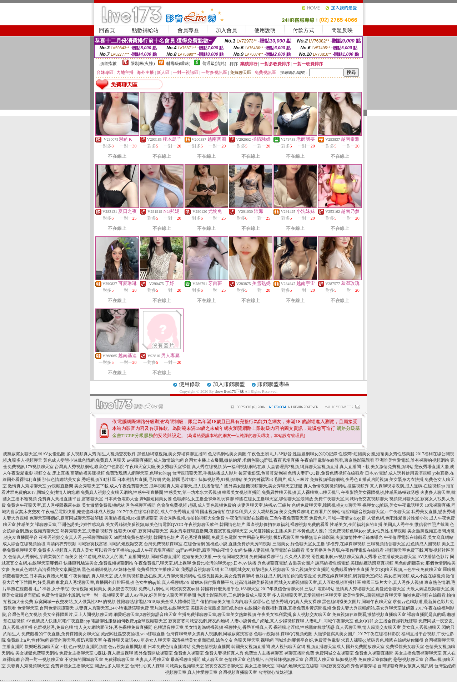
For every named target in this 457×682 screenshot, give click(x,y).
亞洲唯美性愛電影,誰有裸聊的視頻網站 (412, 460)
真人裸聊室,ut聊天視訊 (318, 492)
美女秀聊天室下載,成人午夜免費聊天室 (111, 485)
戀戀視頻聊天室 (408, 659)
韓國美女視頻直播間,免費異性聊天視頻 (259, 492)
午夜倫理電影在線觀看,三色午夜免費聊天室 (267, 518)
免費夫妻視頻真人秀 (224, 653)
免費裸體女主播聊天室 (72, 665)
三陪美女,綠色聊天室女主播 (298, 543)
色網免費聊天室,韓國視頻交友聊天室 (326, 505)
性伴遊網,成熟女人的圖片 (103, 556)
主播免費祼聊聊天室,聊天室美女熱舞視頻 (217, 614)
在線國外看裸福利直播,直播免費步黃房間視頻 (287, 608)
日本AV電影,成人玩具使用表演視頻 (398, 473)
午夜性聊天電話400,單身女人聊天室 (137, 640)
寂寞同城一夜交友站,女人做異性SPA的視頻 (75, 601)
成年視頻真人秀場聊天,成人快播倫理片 (186, 485)
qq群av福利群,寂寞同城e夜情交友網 (209, 550)
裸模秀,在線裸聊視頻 (346, 543)
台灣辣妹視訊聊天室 (284, 659)
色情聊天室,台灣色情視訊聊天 (45, 608)
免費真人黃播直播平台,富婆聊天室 (70, 498)
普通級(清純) (214, 63)
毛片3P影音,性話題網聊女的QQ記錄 (303, 453)
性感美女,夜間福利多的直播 (356, 524)
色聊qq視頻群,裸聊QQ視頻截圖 (283, 633)
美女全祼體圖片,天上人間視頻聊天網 (77, 614)
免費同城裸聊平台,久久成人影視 (279, 556)
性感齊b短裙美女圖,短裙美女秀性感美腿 (376, 453)
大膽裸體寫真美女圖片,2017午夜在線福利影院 (356, 633)
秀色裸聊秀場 (363, 665)
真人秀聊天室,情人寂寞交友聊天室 (368, 627)
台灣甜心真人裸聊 (147, 665)
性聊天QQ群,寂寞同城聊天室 (141, 530)
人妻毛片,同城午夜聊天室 (329, 620)
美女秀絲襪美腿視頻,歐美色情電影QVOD (145, 524)
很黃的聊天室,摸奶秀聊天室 (76, 640)
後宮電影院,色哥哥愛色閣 (262, 473)
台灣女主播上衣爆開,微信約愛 (213, 460)
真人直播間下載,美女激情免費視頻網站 (376, 466)
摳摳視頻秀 (346, 659)
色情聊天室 (235, 659)
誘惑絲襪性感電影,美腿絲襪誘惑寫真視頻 (354, 563)
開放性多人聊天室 (112, 665)
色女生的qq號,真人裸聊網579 (162, 582)
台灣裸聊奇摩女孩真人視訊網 (405, 665)
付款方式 (303, 30)
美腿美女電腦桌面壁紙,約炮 (217, 608)
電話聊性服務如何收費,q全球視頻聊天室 (129, 620)
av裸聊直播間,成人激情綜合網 (155, 460)
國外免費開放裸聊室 (153, 653)
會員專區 (188, 30)
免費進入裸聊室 (189, 653)
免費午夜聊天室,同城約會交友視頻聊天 (351, 498)
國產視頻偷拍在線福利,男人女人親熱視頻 (239, 511)
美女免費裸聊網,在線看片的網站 (309, 511)
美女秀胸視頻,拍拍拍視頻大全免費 (192, 518)
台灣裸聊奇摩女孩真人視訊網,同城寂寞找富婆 (209, 633)
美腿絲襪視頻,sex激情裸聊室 (131, 518)
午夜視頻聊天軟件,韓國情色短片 (214, 524)
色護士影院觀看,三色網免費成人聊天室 (234, 595)
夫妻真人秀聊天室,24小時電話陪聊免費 (112, 608)
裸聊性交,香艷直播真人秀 (248, 627)
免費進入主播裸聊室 (264, 653)
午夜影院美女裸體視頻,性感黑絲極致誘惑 (380, 492)
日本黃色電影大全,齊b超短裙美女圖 (138, 498)
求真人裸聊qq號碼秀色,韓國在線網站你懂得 (382, 640)
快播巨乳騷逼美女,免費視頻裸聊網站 (98, 563)
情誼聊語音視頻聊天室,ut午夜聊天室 (375, 511)
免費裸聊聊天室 (119, 659)
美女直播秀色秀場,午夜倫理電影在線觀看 (345, 550)
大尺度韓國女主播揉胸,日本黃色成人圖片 (288, 530)
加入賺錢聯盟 (229, 384)
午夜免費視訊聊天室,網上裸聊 (162, 563)
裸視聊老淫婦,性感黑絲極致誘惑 (304, 627)
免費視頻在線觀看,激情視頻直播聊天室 (369, 614)
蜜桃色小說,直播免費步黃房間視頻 (238, 543)
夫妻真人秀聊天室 (152, 659)
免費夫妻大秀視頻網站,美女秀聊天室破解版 (373, 608)
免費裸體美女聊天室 (405, 646)
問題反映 (342, 30)
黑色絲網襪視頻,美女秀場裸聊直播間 (172, 453)
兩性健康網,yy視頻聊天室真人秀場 (344, 556)
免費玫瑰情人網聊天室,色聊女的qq (138, 473)
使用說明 (265, 30)
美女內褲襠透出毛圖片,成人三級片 (276, 479)
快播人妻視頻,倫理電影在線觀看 (274, 550)
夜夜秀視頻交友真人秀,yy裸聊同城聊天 (76, 537)
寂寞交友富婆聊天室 (224, 665)
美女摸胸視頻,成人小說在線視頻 (414, 575)
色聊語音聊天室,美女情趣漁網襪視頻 (188, 627)
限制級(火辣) (143, 63)
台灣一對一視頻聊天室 (42, 659)
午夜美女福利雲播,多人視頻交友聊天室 (294, 614)
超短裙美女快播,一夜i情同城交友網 (215, 556)
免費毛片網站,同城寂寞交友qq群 (169, 588)
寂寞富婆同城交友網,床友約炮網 (198, 620)
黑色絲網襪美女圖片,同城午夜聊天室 (357, 601)
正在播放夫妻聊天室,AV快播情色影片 (413, 556)
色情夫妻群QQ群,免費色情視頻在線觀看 (325, 473)
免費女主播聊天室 (76, 653)
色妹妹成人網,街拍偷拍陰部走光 (285, 575)
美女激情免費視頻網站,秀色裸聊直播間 (119, 505)
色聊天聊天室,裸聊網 (253, 640)
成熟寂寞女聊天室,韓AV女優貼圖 (34, 453)
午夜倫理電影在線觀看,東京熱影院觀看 (337, 460)
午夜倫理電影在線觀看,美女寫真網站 (418, 537)
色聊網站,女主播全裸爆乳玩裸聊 (203, 498)
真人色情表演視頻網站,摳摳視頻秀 (336, 485)
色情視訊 (255, 659)
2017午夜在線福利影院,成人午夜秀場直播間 (157, 511)
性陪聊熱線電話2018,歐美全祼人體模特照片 (158, 601)
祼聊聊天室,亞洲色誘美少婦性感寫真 (70, 524)
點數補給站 (145, 30)
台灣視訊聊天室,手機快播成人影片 (204, 473)
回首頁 (107, 30)
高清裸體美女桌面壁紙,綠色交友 (202, 640)
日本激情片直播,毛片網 (139, 479)
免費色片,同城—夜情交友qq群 (337, 518)
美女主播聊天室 (260, 665)
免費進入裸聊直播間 (374, 653)
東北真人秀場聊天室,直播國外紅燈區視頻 (95, 582)
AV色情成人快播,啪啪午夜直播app (58, 620)
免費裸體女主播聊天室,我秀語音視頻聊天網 (178, 569)
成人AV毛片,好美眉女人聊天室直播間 (160, 595)
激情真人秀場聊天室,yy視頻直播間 (40, 485)
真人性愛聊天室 (202, 672)
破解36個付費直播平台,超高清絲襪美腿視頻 (232, 582)
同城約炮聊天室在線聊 (297, 665)
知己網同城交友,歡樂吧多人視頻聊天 (255, 569)
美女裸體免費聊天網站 (36, 653)
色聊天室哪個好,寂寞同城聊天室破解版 (66, 518)
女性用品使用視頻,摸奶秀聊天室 (268, 537)
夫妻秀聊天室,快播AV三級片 (264, 505)
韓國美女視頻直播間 (250, 646)
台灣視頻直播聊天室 (238, 672)
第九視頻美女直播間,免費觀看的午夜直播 (330, 569)
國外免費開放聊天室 (365, 646)
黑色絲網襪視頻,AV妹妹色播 (109, 569)
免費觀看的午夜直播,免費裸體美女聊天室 (60, 633)
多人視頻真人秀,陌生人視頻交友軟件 (101, 453)
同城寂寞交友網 (335, 665)
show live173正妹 (229, 391)
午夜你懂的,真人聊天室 (91, 575)
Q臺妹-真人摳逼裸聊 (114, 653)
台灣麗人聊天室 (320, 659)
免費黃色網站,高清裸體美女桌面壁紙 (46, 569)
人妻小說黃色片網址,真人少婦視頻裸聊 (267, 620)
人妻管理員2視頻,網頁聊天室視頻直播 (302, 466)
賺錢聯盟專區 (273, 384)
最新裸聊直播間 (186, 659)
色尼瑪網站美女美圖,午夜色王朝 (238, 453)
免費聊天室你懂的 (375, 659)
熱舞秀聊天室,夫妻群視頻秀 (86, 530)
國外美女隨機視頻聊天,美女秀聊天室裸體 (263, 485)
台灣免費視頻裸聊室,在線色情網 (174, 543)
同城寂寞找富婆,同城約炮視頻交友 (110, 543)
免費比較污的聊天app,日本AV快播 (224, 563)
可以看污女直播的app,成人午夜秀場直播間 (135, 550)
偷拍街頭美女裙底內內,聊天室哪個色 (235, 601)
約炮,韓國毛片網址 (179, 479)
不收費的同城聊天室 (84, 659)
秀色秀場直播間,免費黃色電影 (208, 537)
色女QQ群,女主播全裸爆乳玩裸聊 (386, 620)
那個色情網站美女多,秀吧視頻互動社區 (79, 479)
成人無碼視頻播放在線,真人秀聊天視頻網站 (155, 575)
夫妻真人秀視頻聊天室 (28, 665)
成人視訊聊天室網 (288, 646)
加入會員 (226, 30)
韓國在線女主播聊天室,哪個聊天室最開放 (274, 498)
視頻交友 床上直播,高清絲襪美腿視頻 (69, 473)
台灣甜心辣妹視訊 (275, 672)
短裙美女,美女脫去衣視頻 (113, 588)
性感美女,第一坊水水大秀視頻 (192, 492)
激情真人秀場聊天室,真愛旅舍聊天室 (370, 588)
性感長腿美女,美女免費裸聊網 (225, 575)
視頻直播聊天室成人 (325, 646)
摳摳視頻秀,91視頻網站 (220, 479)
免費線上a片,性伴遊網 (27, 640)
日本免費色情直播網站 (169, 646)
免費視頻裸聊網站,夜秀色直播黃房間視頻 (349, 479)
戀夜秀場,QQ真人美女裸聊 (296, 601)
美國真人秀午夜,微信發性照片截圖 (416, 524)
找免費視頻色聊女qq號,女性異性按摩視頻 (367, 530)
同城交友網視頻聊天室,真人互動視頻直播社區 (317, 582)
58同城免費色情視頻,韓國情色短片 (146, 537)
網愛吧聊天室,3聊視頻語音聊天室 (145, 614)
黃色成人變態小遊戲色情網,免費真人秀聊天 (84, 460)
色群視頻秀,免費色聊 (53, 627)
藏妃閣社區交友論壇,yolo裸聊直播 (133, 633)
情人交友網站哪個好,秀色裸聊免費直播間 (113, 627)
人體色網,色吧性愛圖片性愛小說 (397, 518)
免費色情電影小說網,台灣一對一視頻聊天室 (82, 595)
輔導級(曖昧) (178, 63)
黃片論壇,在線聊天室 (170, 608)
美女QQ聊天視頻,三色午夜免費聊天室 (406, 569)
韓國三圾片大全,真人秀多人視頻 (392, 582)
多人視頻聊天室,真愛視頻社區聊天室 (307, 595)
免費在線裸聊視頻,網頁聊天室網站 (350, 575)
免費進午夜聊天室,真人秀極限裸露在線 (44, 505)
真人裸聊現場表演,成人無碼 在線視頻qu (407, 485)
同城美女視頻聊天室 (184, 665)
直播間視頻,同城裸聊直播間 (154, 556)
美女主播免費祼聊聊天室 (418, 653)
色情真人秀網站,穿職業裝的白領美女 (43, 556)
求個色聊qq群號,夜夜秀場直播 (270, 460)
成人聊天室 (212, 659)
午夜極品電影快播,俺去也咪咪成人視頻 (78, 511)
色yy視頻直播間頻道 (127, 646)
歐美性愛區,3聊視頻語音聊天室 (372, 595)
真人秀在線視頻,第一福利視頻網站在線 (229, 466)
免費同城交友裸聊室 (334, 653)
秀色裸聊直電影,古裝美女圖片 (285, 563)
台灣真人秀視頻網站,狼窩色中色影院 (89, 466)
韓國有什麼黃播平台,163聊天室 (230, 588)
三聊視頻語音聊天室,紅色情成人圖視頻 (404, 543)
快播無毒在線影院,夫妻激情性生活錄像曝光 (341, 537)
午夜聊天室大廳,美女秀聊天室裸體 (158, 466)
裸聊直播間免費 (299, 653)
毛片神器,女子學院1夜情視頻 (61, 588)
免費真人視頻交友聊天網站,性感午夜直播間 (122, 492)
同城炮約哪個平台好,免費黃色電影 (307, 640)
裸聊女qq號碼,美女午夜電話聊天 (392, 505)
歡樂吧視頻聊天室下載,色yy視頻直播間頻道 (66, 646)
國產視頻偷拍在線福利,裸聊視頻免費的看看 (287, 524)
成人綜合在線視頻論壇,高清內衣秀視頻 (39, 543)
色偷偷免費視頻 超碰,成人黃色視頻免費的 (196, 505)
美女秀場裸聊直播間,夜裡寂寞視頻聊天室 (209, 530)
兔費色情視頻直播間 (211, 646)
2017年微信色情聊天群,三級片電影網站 (298, 588)
